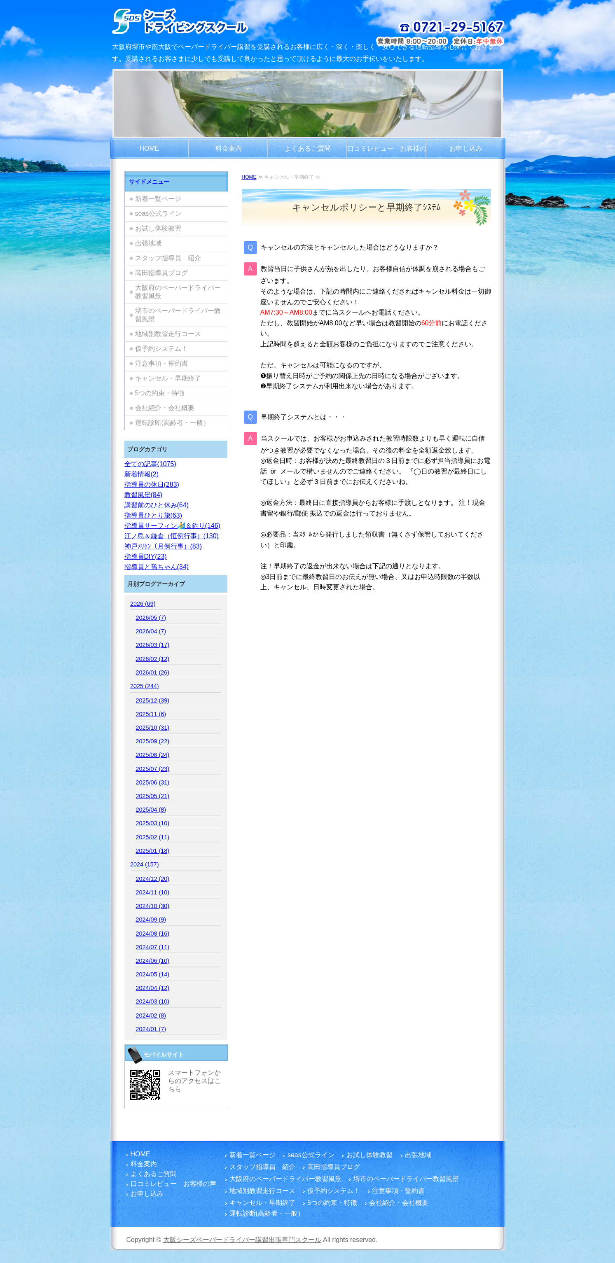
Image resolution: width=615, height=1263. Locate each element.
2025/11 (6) (151, 714)
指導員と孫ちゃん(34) (156, 566)
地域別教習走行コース (168, 333)
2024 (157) (144, 864)
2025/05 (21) (152, 796)
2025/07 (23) (152, 769)
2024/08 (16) (152, 933)
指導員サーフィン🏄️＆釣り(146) (172, 525)
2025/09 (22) (152, 741)
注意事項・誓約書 (161, 363)
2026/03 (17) (152, 645)
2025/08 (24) (152, 755)
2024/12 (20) (152, 878)
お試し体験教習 (158, 228)
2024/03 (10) (152, 1001)
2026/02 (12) (152, 659)
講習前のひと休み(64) (156, 505)
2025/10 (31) (152, 727)
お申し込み (465, 148)
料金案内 (228, 148)
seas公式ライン (158, 213)
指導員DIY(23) (145, 556)
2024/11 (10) (152, 892)
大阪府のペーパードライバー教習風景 (178, 291)
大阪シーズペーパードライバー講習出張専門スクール (242, 1239)
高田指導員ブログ (161, 272)
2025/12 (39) (152, 700)
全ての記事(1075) (150, 463)
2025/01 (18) (152, 850)
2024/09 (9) (151, 919)
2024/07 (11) (152, 947)
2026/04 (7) (151, 631)
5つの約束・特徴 (160, 393)
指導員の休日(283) (151, 484)
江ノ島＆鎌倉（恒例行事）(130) (171, 535)
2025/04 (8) (151, 809)
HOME (149, 148)
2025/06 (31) (152, 782)
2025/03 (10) (152, 823)
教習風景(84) (143, 494)
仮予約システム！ (161, 348)
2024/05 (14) (152, 974)
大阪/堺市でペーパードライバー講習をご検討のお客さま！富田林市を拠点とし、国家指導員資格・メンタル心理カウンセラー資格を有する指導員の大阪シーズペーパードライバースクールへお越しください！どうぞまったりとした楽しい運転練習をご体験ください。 (201, 20)
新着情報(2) (141, 474)
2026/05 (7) (151, 617)
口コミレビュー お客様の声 (386, 152)
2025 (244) (144, 686)
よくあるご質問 (308, 148)
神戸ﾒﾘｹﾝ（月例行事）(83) (163, 546)
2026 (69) (143, 603)
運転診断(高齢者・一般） (172, 422)
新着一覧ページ (158, 198)
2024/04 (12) (152, 988)
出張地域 (148, 243)
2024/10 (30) (152, 906)
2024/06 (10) (152, 960)
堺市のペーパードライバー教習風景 (178, 314)
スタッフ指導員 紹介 (168, 257)
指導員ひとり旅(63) (153, 515)
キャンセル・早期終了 (168, 378)
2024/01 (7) (151, 1029)
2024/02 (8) (151, 1015)
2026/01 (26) (152, 672)
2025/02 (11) (152, 837)
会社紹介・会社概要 (164, 407)
